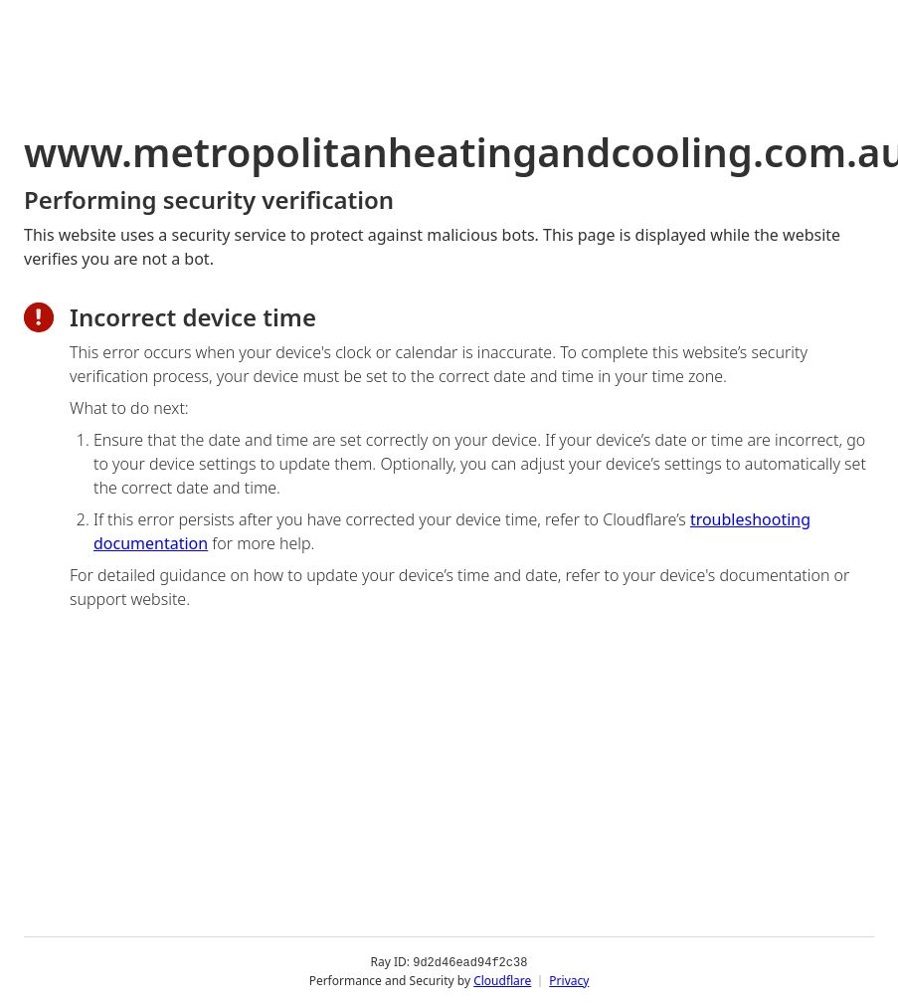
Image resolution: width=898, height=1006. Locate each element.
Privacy (569, 980)
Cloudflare (502, 980)
